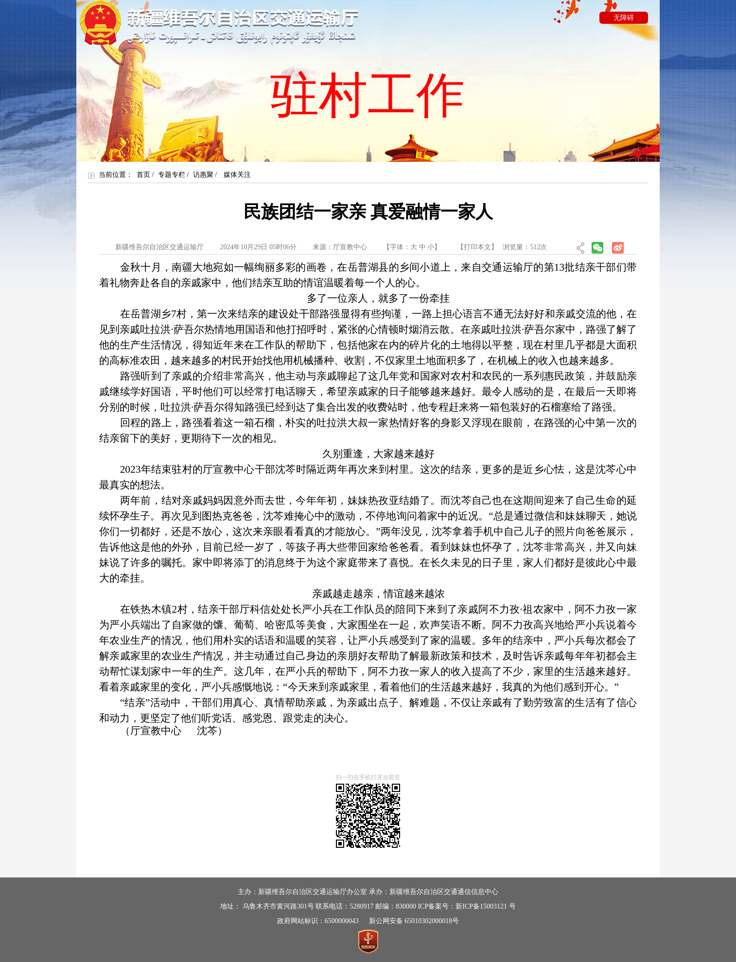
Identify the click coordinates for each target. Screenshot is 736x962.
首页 (143, 174)
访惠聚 (203, 174)
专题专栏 (171, 174)
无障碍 (623, 17)
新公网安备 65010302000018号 (414, 921)
